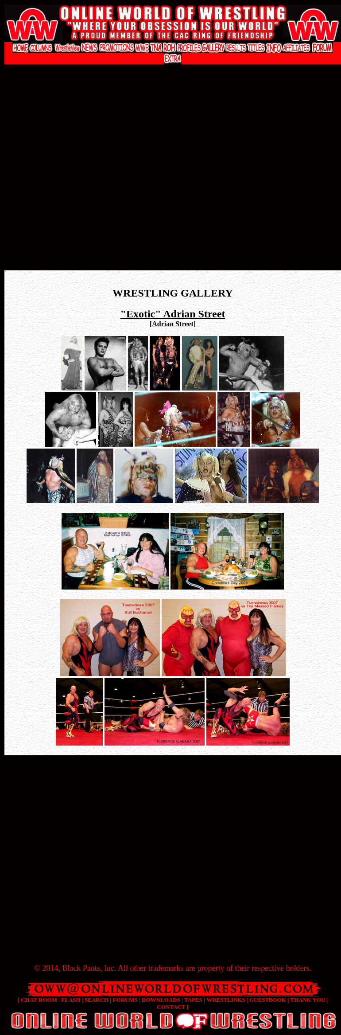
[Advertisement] (89, 173)
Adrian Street (172, 324)
